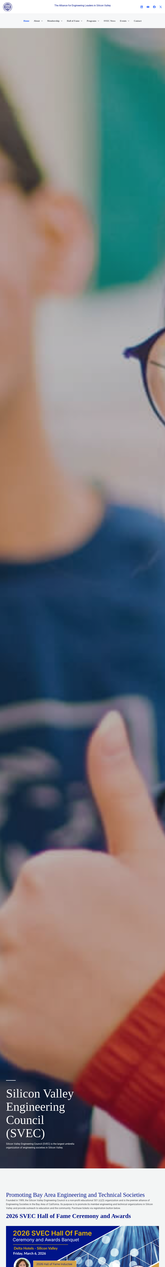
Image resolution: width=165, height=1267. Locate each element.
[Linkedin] (141, 7)
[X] (160, 7)
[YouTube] (148, 7)
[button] (41, 21)
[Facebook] (154, 7)
